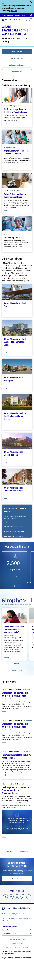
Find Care (14, 10)
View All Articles (17, 670)
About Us (5, 930)
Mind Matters (9, 636)
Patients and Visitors (9, 926)
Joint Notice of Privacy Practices (17, 947)
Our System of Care (9, 934)
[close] (31, 2)
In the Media (26, 689)
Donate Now (20, 879)
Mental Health (9, 638)
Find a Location (17, 71)
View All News (9, 851)
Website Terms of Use (17, 939)
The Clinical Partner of (17, 920)
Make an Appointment (17, 65)
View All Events (24, 851)
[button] (31, 926)
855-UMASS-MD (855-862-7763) (14, 15)
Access (17, 58)
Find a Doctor (17, 51)
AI (23, 784)
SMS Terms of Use (17, 943)
